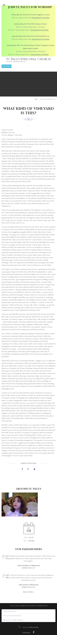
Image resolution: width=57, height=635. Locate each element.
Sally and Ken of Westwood (28, 585)
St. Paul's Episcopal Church (28, 59)
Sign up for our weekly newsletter (13, 620)
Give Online (6, 66)
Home (35, 99)
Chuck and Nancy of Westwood (28, 565)
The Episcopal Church (9, 611)
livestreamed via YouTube (40, 18)
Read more (28, 592)
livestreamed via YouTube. (40, 30)
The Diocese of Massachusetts (12, 615)
